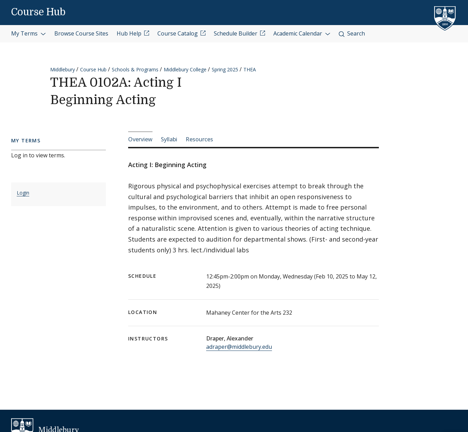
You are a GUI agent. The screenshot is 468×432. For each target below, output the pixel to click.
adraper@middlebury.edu (239, 347)
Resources (199, 139)
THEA (249, 69)
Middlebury (62, 69)
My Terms (28, 33)
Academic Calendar (301, 33)
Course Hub (38, 12)
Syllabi (169, 139)
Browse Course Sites (81, 33)
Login (23, 192)
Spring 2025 (225, 69)
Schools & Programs (135, 69)
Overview (140, 139)
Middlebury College (185, 69)
